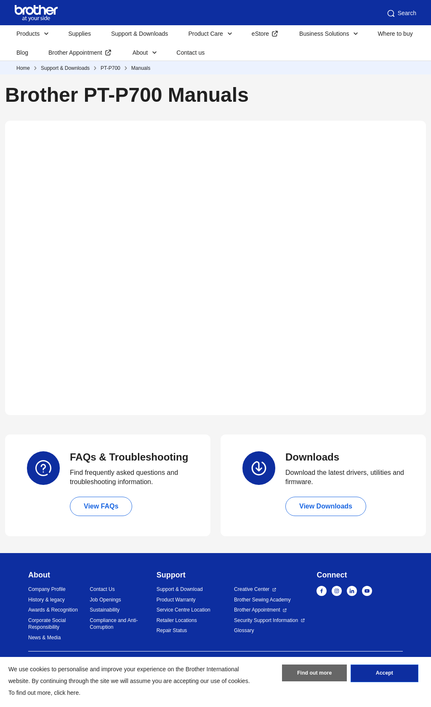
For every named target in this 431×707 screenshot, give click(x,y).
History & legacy (46, 600)
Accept (384, 675)
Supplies (79, 33)
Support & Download (180, 589)
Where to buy (395, 33)
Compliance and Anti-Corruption (114, 623)
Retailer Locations (177, 620)
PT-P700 (110, 68)
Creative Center (251, 589)
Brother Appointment (75, 52)
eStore (260, 33)
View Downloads (325, 506)
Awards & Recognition (53, 610)
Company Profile (47, 589)
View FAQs (101, 506)
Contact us (190, 52)
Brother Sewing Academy (262, 600)
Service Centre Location (183, 610)
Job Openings (105, 600)
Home (23, 68)
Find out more (314, 675)
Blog (22, 52)
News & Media (44, 638)
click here (66, 692)
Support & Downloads (139, 33)
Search (401, 13)
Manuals (140, 68)
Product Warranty (176, 600)
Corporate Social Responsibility (47, 623)
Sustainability (105, 610)
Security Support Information (266, 620)
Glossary (244, 630)
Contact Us (102, 589)
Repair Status (172, 630)
